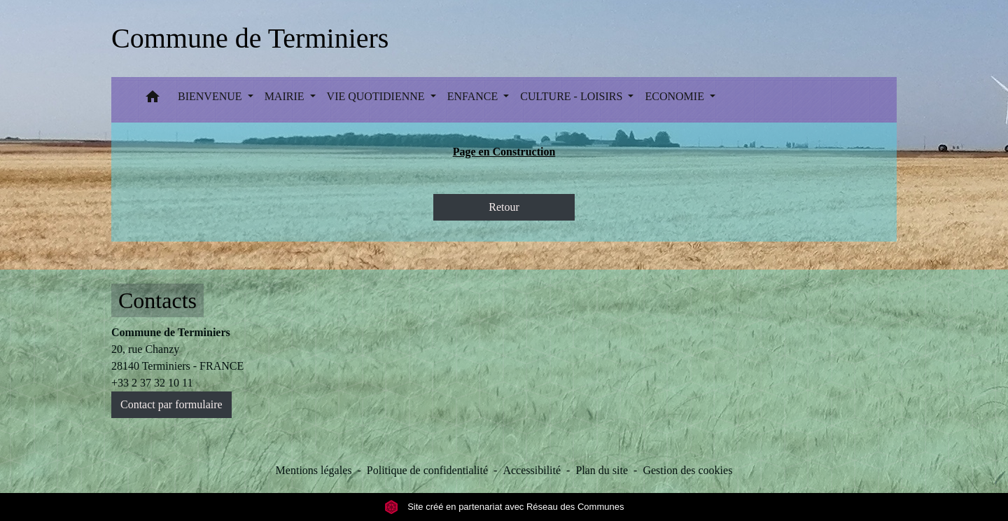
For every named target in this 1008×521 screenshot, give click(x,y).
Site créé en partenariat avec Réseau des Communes (504, 506)
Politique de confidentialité (427, 470)
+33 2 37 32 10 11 (151, 383)
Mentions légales (314, 470)
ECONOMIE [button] (675, 96)
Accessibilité (532, 470)
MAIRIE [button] (286, 96)
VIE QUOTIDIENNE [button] (377, 96)
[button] (152, 100)
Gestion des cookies (687, 470)
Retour (504, 207)
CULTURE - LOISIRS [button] (572, 96)
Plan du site (601, 470)
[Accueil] (249, 38)
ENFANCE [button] (474, 96)
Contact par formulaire (171, 404)
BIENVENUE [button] (211, 96)
